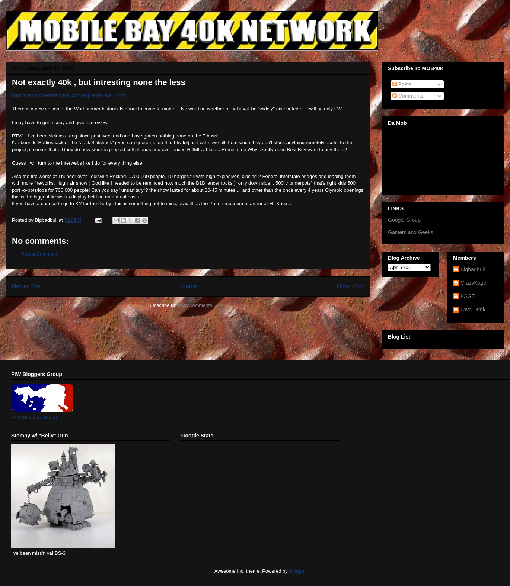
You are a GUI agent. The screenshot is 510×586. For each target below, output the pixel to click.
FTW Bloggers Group (34, 417)
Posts (401, 84)
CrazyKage (473, 283)
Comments (408, 96)
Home (189, 286)
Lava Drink (472, 310)
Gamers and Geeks (410, 232)
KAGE (467, 296)
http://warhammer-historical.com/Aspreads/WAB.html (68, 95)
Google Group (404, 220)
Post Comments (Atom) (203, 305)
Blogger (297, 571)
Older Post (350, 286)
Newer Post (27, 286)
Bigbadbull (472, 269)
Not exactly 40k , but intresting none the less (98, 82)
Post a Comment (39, 254)
